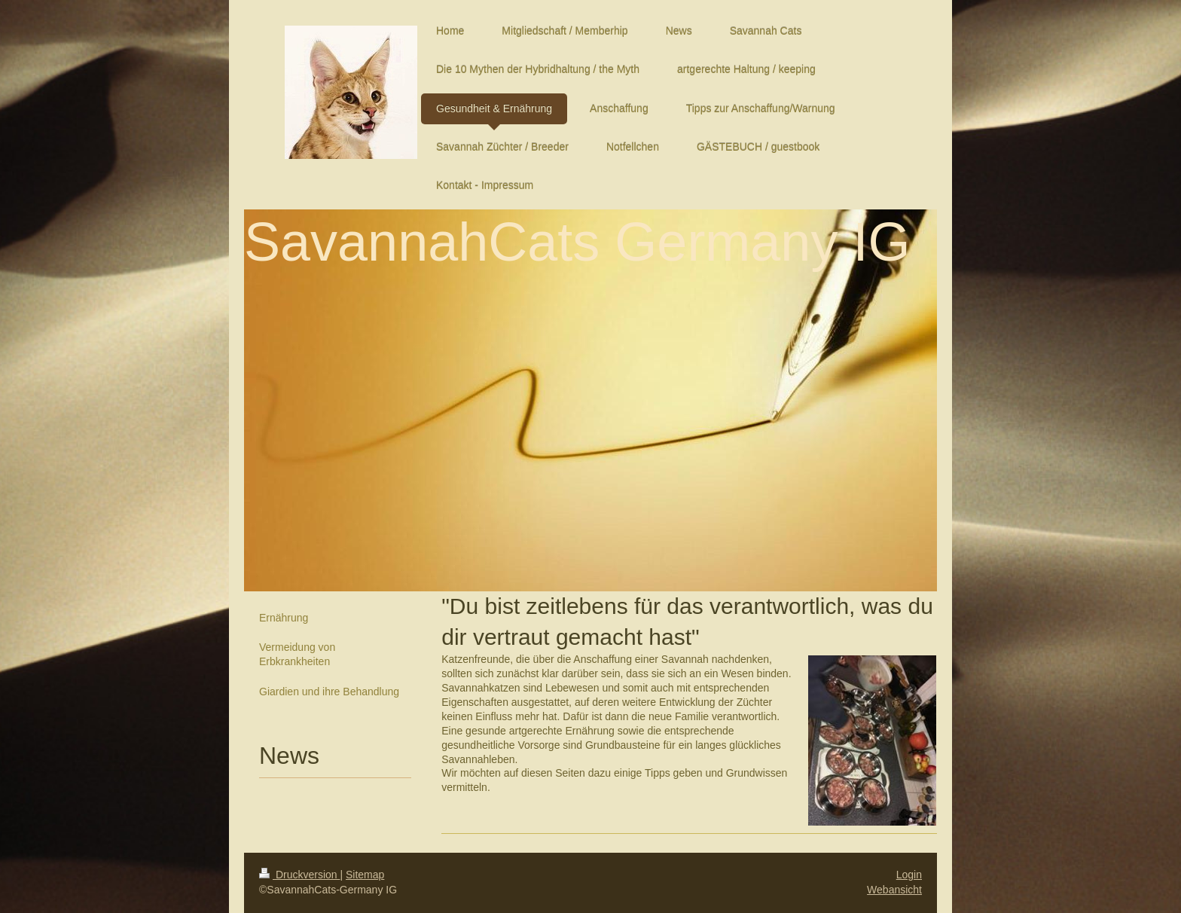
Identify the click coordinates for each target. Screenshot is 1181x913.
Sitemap (365, 875)
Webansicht (894, 890)
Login (909, 875)
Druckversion (299, 875)
